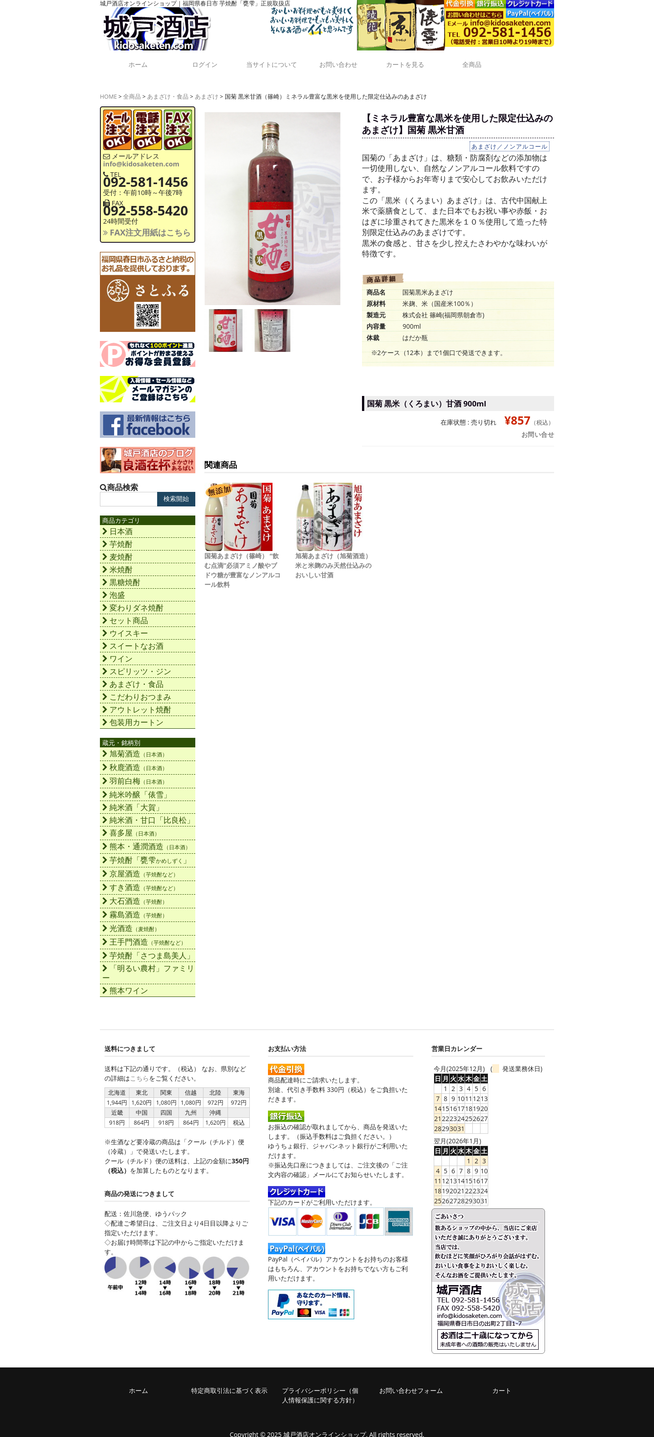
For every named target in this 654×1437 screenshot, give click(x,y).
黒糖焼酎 (121, 575)
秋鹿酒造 (135, 760)
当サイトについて (270, 62)
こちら (139, 1071)
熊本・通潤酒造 (146, 839)
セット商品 (125, 613)
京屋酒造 (140, 866)
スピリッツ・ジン (136, 664)
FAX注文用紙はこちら (147, 225)
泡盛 (113, 588)
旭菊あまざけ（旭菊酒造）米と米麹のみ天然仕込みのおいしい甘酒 (333, 558)
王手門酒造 (144, 935)
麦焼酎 (117, 550)
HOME (108, 90)
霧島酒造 (135, 907)
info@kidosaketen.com (141, 156)
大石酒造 (135, 894)
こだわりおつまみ (136, 690)
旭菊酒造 (135, 746)
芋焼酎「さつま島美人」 (148, 948)
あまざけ (206, 90)
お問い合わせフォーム (411, 1383)
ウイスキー (125, 626)
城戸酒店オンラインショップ (324, 1427)
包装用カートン (133, 715)
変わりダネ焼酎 (133, 601)
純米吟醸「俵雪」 (136, 787)
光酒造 (131, 921)
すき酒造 (140, 880)
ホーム (134, 59)
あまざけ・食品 (167, 90)
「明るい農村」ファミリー (148, 966)
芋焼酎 (117, 537)
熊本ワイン (125, 983)
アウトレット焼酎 (136, 702)
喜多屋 (131, 826)
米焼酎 (117, 562)
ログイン (202, 59)
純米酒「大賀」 (133, 800)
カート (501, 1383)
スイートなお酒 (133, 639)
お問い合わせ (338, 59)
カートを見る (406, 59)
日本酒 (117, 524)
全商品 (474, 59)
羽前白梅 (135, 774)
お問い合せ (538, 427)
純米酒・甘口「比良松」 (148, 813)
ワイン (117, 651)
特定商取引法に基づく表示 (229, 1383)
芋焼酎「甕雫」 (146, 853)
